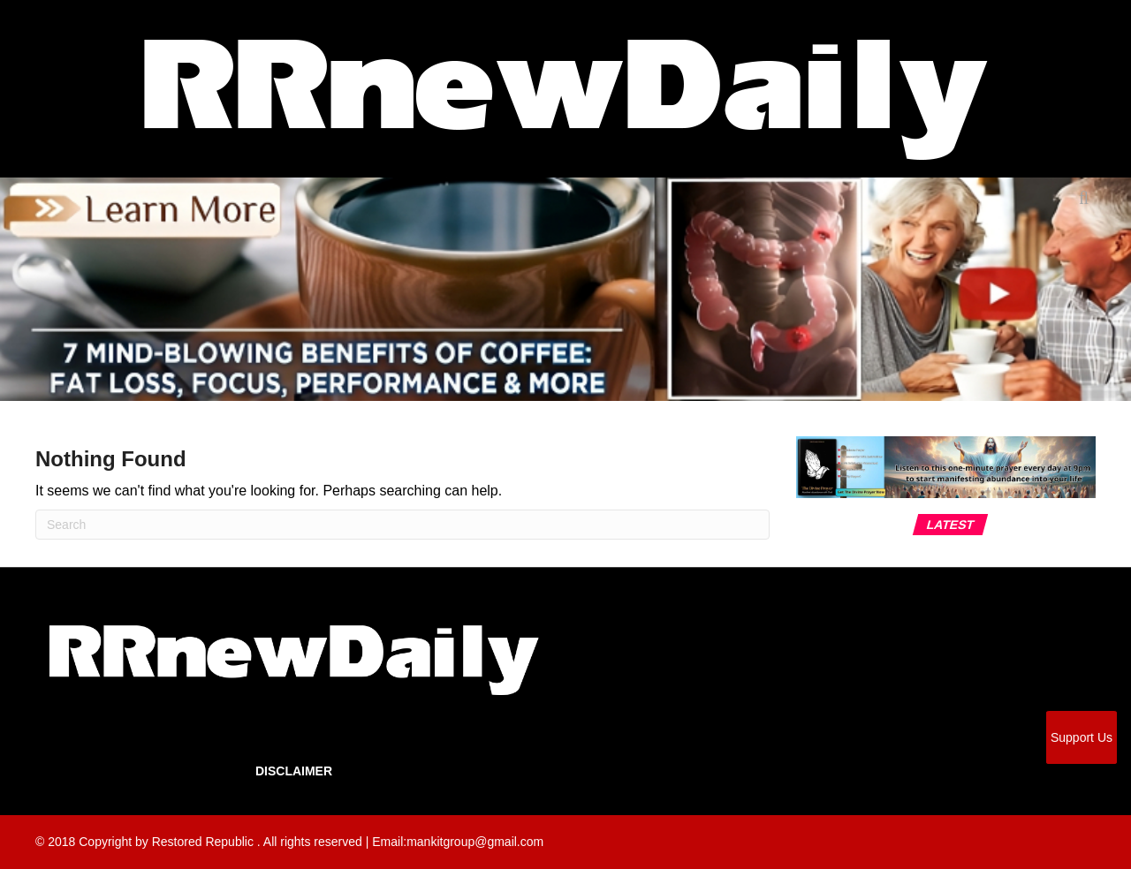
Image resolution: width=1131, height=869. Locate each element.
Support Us (1081, 737)
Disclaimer (293, 771)
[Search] (402, 525)
